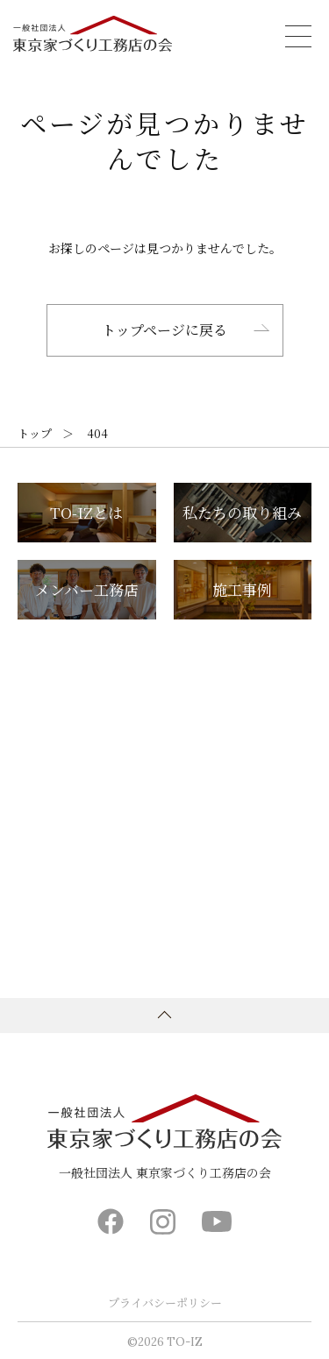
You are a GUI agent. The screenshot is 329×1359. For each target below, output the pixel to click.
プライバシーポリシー (165, 1302)
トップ (35, 433)
